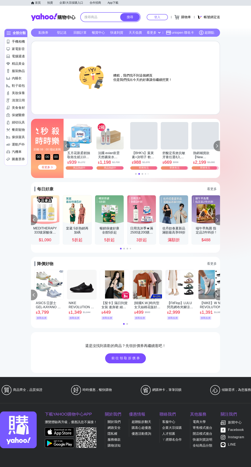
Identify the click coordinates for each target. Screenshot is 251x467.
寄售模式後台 (202, 427)
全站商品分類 (202, 445)
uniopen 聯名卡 (180, 32)
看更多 (154, 32)
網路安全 (114, 427)
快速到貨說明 (202, 439)
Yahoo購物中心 (53, 17)
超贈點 (206, 32)
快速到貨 (116, 32)
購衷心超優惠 (141, 427)
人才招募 (168, 433)
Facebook (236, 430)
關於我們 (114, 422)
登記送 (62, 32)
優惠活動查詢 (141, 433)
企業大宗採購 (172, 427)
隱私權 (112, 433)
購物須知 (114, 445)
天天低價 (135, 32)
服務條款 (114, 439)
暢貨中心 (98, 32)
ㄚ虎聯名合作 (172, 439)
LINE (232, 444)
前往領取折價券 (126, 358)
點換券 (43, 32)
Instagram (236, 437)
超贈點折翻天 (141, 422)
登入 (157, 17)
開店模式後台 (202, 433)
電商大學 (199, 422)
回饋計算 (80, 32)
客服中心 (168, 422)
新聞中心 (235, 422)
